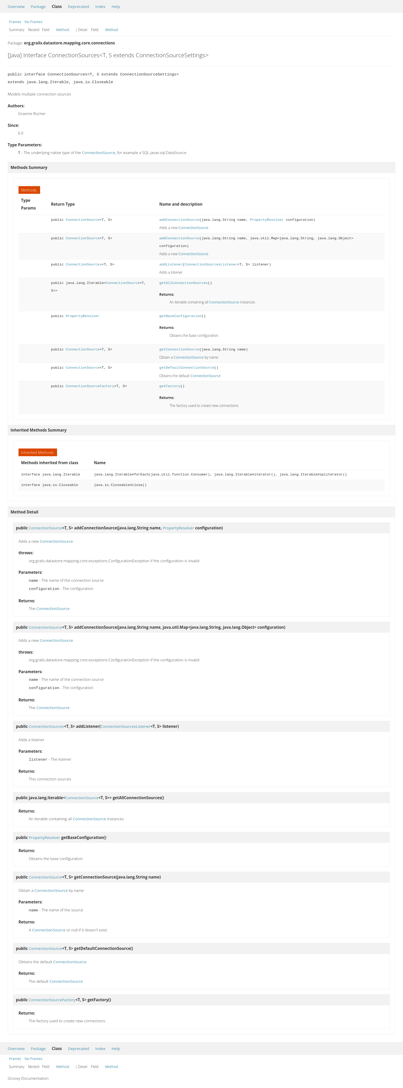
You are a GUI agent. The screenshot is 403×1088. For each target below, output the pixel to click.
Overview (16, 6)
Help (116, 6)
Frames (15, 21)
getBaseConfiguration (180, 315)
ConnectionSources (84, 264)
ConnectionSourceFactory (90, 385)
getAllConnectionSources (183, 282)
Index (100, 6)
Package (38, 6)
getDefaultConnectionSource (186, 367)
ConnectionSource (98, 152)
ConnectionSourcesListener (211, 264)
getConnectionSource (179, 349)
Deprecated (78, 6)
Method (62, 29)
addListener (170, 264)
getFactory (169, 385)
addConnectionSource (179, 219)
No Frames (33, 21)
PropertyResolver (267, 219)
